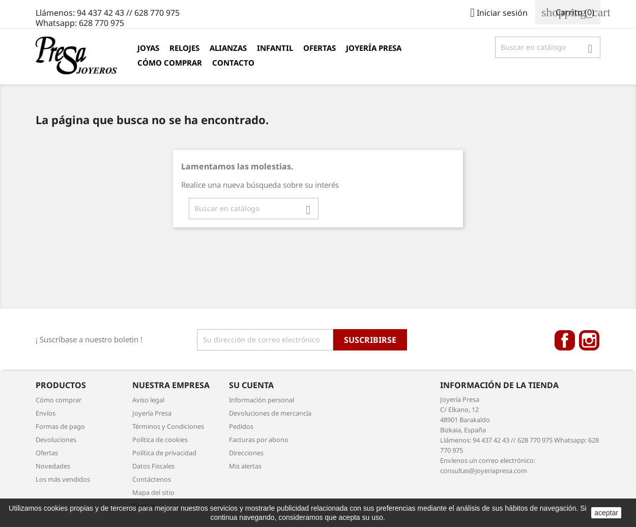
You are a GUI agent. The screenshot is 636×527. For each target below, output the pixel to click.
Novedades (53, 466)
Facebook (565, 340)
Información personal (261, 399)
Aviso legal (148, 399)
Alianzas (228, 48)
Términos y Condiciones (168, 426)
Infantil (275, 48)
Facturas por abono (258, 439)
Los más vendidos (63, 479)
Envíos (45, 413)
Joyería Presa (373, 48)
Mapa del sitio (153, 492)
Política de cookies (160, 439)
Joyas (148, 48)
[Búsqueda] (547, 47)
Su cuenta (251, 385)
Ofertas (319, 48)
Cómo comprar (169, 62)
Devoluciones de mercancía (270, 413)
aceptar (606, 513)
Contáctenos (151, 479)
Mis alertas (245, 466)
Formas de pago (60, 426)
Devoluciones (56, 439)
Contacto (233, 62)
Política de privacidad (164, 452)
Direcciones (246, 452)
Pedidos (241, 426)
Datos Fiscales (153, 466)
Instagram (589, 340)
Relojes (184, 48)
